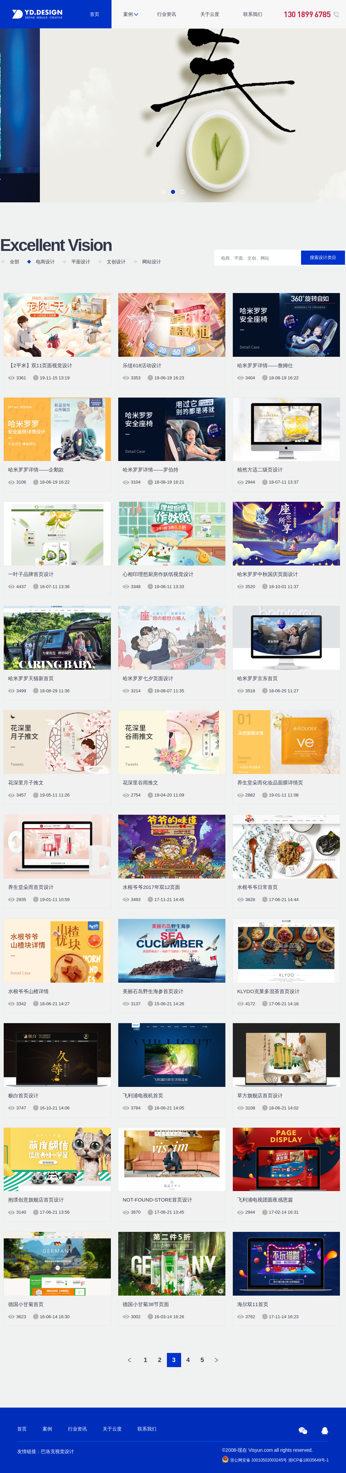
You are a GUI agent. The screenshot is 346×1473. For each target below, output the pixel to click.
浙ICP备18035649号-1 (308, 1460)
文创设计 (116, 261)
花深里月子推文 (26, 782)
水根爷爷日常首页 (257, 887)
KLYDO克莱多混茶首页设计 (268, 991)
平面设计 (80, 261)
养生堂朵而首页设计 (31, 887)
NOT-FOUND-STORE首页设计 (157, 1200)
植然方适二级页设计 (260, 469)
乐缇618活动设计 (142, 365)
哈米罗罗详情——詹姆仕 (265, 365)
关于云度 (209, 14)
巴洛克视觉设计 (57, 1451)
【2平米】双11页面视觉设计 (40, 365)
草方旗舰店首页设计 (260, 1095)
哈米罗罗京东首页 (257, 678)
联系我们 (252, 14)
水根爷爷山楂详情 (28, 991)
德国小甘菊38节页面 (146, 1304)
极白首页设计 (23, 1095)
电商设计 (45, 261)
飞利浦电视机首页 (143, 1095)
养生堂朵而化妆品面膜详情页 (270, 782)
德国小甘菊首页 (26, 1304)
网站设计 (151, 261)
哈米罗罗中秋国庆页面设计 (267, 574)
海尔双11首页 (252, 1304)
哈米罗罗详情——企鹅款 (36, 469)
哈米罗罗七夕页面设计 (148, 678)
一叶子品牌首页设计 (31, 574)
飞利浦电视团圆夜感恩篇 (265, 1200)
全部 (14, 261)
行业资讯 (166, 14)
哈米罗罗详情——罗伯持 (150, 469)
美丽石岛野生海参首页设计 (153, 991)
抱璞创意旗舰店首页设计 (36, 1200)
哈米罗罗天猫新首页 (31, 678)
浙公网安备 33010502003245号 (254, 1459)
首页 (94, 14)
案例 (128, 14)
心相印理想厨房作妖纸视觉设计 (158, 574)
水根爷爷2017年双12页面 (151, 887)
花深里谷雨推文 (140, 782)
